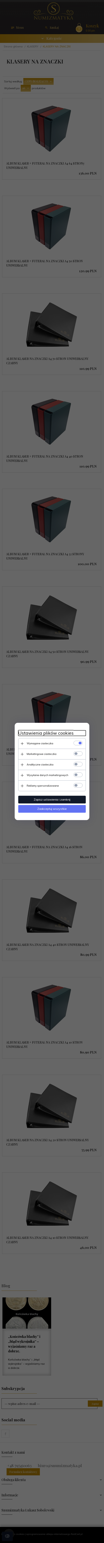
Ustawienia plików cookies (46, 733)
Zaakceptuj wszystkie (52, 809)
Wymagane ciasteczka (40, 743)
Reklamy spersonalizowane (43, 785)
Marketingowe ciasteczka (41, 753)
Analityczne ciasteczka (40, 764)
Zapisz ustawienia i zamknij (52, 799)
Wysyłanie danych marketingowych (47, 775)
